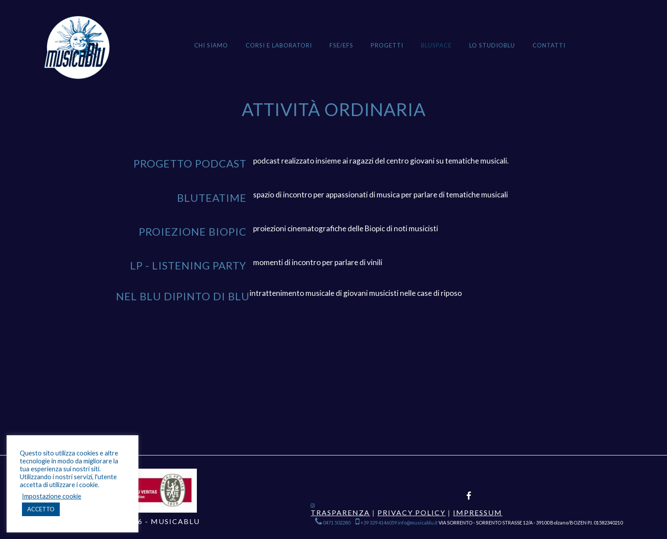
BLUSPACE (436, 45)
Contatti (549, 45)
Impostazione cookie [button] (51, 496)
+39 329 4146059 (376, 522)
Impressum (477, 512)
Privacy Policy (411, 512)
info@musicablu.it (418, 522)
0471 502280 (333, 522)
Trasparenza (340, 512)
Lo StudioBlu (492, 45)
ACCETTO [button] (40, 509)
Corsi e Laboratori (279, 45)
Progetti (387, 45)
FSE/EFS (341, 45)
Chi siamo (211, 45)
